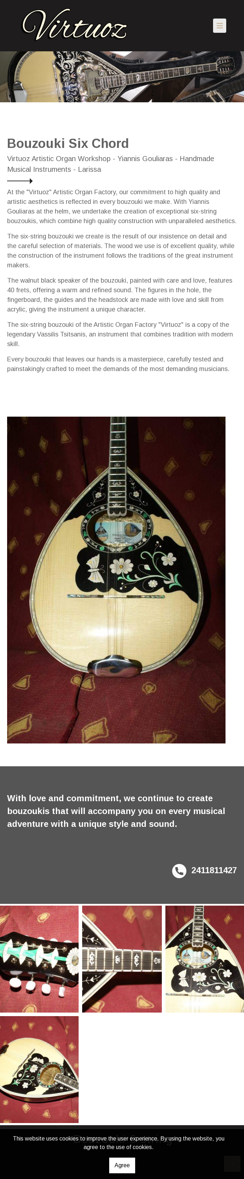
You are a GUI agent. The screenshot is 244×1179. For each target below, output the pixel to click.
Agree (122, 1165)
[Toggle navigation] (220, 26)
